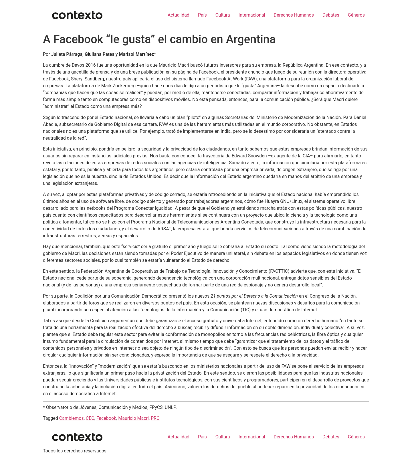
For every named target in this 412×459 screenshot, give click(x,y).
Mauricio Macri (133, 418)
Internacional (252, 15)
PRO (155, 418)
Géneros (356, 15)
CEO (90, 418)
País (202, 15)
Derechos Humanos (294, 15)
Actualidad (178, 15)
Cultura (222, 15)
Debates (330, 15)
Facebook (106, 418)
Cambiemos (71, 418)
